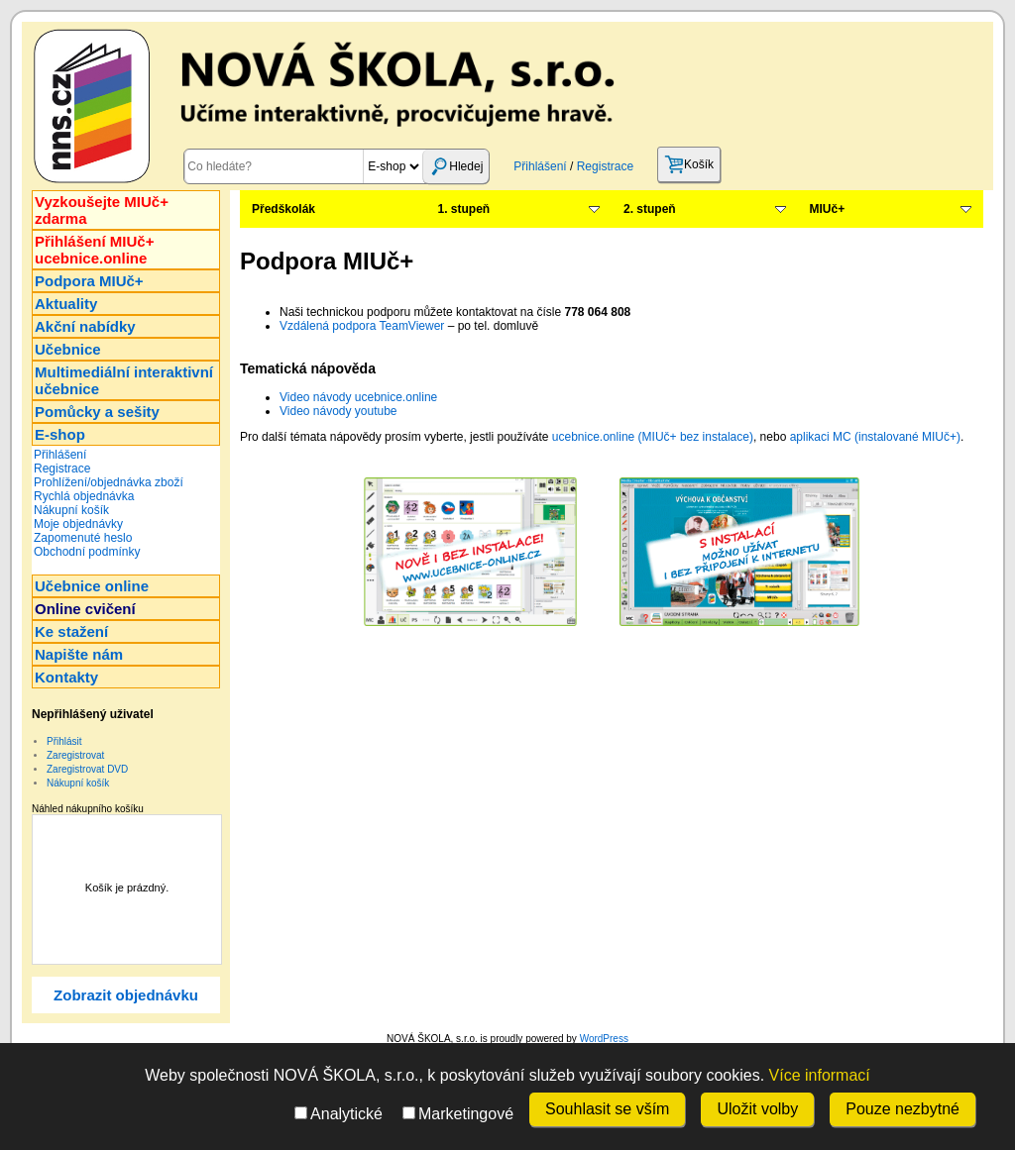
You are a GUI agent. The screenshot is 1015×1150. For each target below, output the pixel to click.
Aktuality (66, 303)
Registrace (605, 166)
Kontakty (66, 677)
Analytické (338, 1113)
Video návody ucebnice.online (358, 397)
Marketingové (457, 1113)
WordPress (604, 1038)
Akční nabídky (85, 326)
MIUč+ (828, 209)
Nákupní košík (71, 510)
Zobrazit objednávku (126, 995)
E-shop (60, 434)
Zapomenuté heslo (83, 538)
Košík (689, 164)
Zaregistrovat (75, 755)
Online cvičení (85, 608)
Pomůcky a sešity (97, 411)
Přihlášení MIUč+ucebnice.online (94, 249)
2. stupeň (649, 209)
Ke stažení (71, 631)
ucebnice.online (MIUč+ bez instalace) (652, 437)
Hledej (456, 166)
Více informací (819, 1075)
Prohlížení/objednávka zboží (108, 482)
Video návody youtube (338, 411)
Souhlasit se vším (607, 1108)
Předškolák (283, 209)
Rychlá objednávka (84, 496)
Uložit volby (757, 1108)
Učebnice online (92, 585)
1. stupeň (464, 209)
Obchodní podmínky (87, 552)
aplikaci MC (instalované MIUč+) (875, 437)
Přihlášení (539, 166)
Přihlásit (64, 741)
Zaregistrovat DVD (87, 769)
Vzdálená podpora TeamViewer (362, 326)
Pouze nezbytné (902, 1108)
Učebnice (68, 349)
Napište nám (79, 654)
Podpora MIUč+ (89, 280)
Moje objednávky (78, 524)
